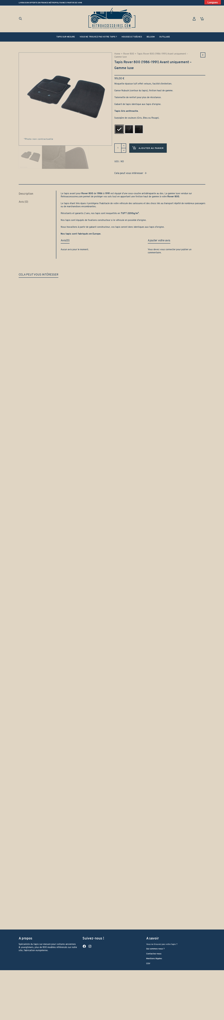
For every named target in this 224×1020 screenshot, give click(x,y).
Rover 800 (128, 53)
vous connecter (168, 248)
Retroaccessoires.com (72, 195)
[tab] (37, 193)
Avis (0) (23, 200)
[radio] (119, 129)
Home (117, 53)
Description (26, 192)
